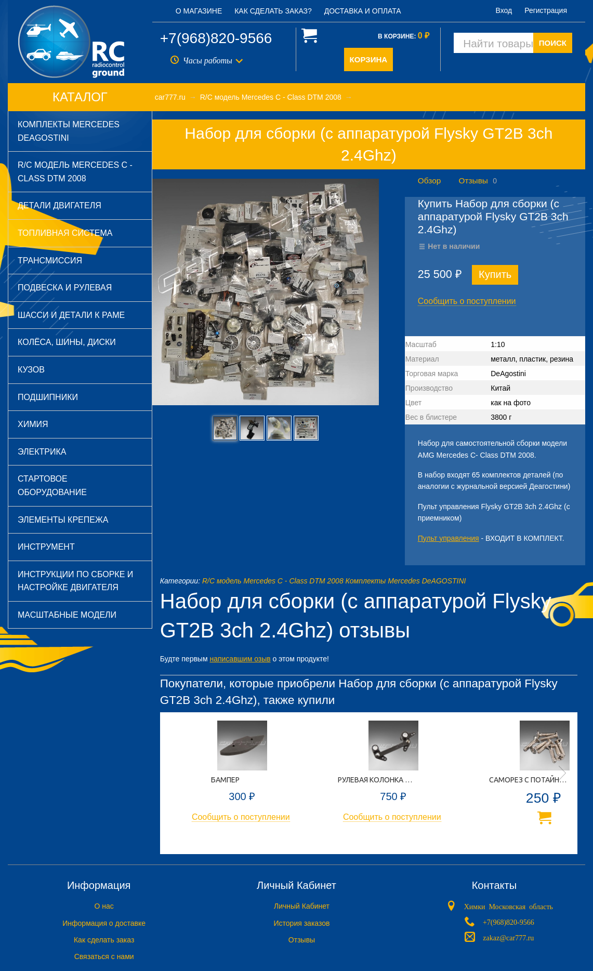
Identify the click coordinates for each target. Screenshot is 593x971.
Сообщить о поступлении (467, 301)
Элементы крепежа (63, 519)
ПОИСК (552, 42)
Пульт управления (448, 538)
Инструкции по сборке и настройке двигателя (75, 581)
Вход (504, 10)
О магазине (199, 11)
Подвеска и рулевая (65, 287)
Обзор (429, 180)
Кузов (31, 369)
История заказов (302, 923)
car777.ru (170, 97)
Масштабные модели (67, 614)
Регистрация (545, 10)
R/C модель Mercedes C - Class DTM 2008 (75, 172)
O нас (104, 906)
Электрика (42, 451)
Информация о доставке (104, 923)
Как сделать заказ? (273, 11)
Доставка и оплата (362, 11)
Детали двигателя (59, 205)
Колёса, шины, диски (67, 342)
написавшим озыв (239, 659)
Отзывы (473, 180)
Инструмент (46, 546)
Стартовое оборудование (52, 485)
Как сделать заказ (104, 940)
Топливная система (65, 233)
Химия (33, 424)
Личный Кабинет (302, 906)
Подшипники (48, 397)
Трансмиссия (50, 260)
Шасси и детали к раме (71, 315)
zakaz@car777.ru (508, 937)
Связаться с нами (104, 956)
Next (562, 773)
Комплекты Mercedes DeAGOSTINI (69, 131)
